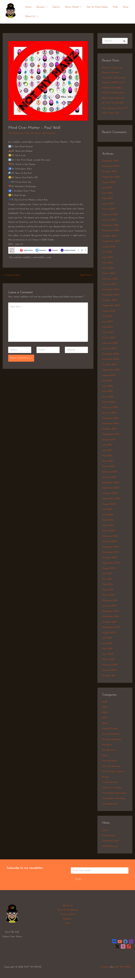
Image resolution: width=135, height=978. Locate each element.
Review (105, 777)
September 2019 (110, 563)
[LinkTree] (128, 946)
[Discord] (114, 941)
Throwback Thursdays (114, 798)
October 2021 (109, 429)
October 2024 (109, 236)
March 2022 (108, 402)
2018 (104, 702)
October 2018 (109, 622)
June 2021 (107, 450)
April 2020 (108, 525)
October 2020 (109, 493)
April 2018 (107, 654)
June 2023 (107, 321)
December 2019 (110, 547)
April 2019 (107, 590)
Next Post (86, 275)
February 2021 (109, 472)
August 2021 (108, 439)
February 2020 (110, 536)
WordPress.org (109, 846)
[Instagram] (131, 941)
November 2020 (111, 488)
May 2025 (107, 198)
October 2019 (109, 557)
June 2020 (107, 514)
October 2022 (109, 364)
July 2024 (107, 252)
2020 (105, 712)
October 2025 (109, 171)
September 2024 (111, 241)
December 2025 (110, 161)
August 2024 (109, 246)
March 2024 (108, 273)
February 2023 (110, 343)
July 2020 (107, 509)
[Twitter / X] (117, 946)
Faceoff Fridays (110, 728)
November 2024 (110, 230)
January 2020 (109, 541)
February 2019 (109, 600)
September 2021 (110, 434)
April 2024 (108, 268)
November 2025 (110, 166)
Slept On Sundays (112, 787)
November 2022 (110, 359)
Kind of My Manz (111, 734)
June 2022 (107, 386)
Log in (105, 830)
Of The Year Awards (113, 771)
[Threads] (123, 946)
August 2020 (109, 504)
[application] (45, 7)
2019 (104, 707)
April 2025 (108, 204)
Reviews (41, 7)
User (67, 923)
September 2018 (110, 627)
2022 (104, 723)
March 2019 (108, 595)
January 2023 (109, 348)
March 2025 (108, 209)
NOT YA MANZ (11, 19)
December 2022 (110, 354)
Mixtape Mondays (111, 739)
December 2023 (110, 289)
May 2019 (107, 584)
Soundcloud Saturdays (114, 793)
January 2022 (109, 413)
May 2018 (107, 648)
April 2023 (108, 332)
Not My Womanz (111, 766)
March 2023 (108, 338)
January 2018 (109, 670)
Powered (105, 967)
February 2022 (110, 407)
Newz (105, 755)
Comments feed (110, 841)
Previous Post (11, 275)
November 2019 (110, 552)
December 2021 (110, 418)
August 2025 (109, 182)
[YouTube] (119, 941)
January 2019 (109, 606)
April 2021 (107, 461)
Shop (124, 7)
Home (28, 7)
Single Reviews (110, 782)
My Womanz (108, 750)
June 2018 (107, 643)
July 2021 (107, 445)
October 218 (108, 675)
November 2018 (110, 616)
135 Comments (15, 133)
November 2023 (110, 295)
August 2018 (108, 632)
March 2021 (108, 466)
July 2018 (107, 638)
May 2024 (107, 262)
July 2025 (107, 187)
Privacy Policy (67, 914)
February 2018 (109, 665)
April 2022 (108, 397)
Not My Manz (33, 133)
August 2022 (109, 375)
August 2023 (109, 311)
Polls (113, 7)
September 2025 (111, 177)
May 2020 (107, 520)
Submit (55, 7)
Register (67, 919)
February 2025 (110, 214)
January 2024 (109, 284)
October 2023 (109, 300)
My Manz (107, 745)
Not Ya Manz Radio (96, 7)
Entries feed (108, 835)
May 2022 (107, 391)
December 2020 (110, 482)
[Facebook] (125, 941)
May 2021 (107, 455)
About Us (31, 16)
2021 (104, 718)
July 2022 (107, 380)
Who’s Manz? (72, 7)
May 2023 (107, 327)
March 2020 (108, 531)
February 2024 (110, 279)
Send (78, 879)
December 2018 (110, 611)
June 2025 (107, 193)
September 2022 (111, 370)
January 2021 (109, 477)
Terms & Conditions (67, 910)
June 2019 (107, 579)
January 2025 (109, 220)
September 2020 (111, 498)
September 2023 (111, 305)
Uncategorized (110, 803)
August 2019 (108, 568)
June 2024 (107, 257)
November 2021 (110, 423)
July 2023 (107, 316)
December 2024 (110, 225)
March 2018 (108, 659)
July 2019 (107, 573)
